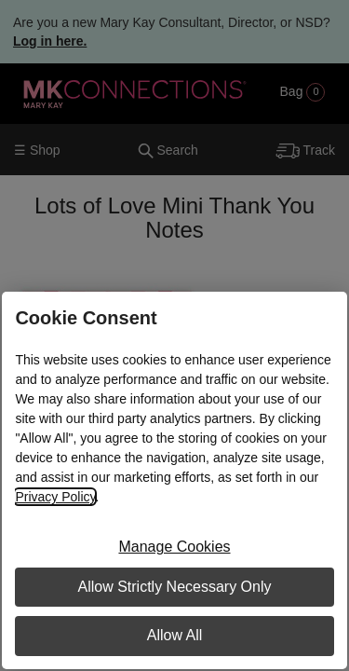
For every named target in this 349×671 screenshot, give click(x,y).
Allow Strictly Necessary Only (174, 587)
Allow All (175, 635)
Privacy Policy (55, 496)
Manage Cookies (174, 547)
